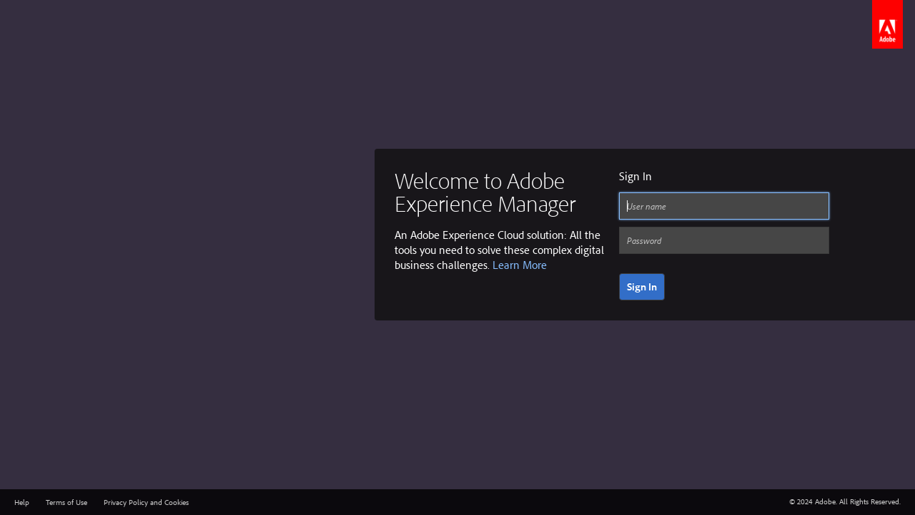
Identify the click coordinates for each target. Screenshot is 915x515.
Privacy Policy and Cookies (146, 502)
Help (21, 502)
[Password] (724, 240)
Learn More (520, 265)
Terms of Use (66, 502)
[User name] (724, 206)
